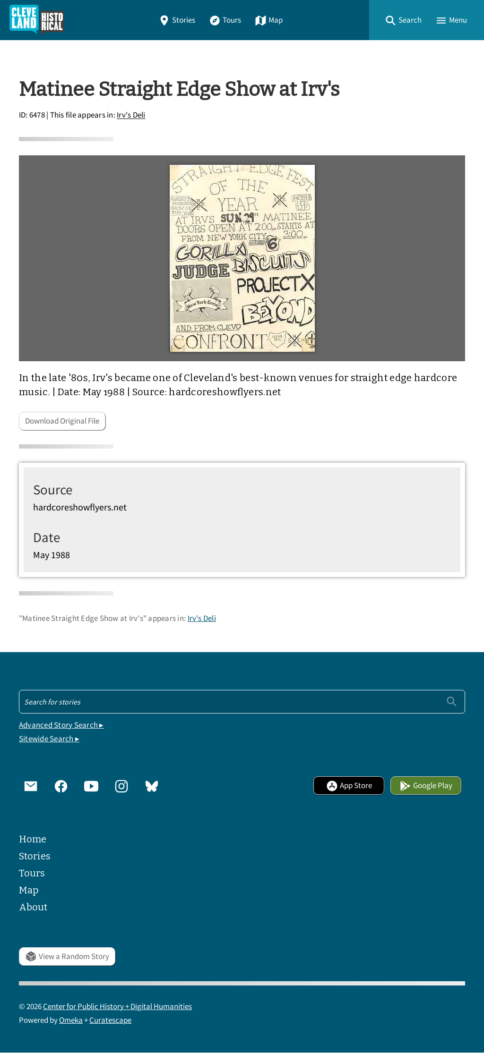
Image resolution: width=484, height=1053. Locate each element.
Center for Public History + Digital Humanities (117, 1006)
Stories (176, 20)
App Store (349, 785)
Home (32, 839)
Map (269, 20)
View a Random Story (67, 956)
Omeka (71, 1020)
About (33, 907)
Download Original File (62, 421)
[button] (403, 20)
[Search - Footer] (242, 701)
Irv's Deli (131, 115)
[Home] (37, 20)
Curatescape (110, 1020)
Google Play (425, 785)
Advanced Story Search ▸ (61, 725)
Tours (225, 20)
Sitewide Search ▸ (49, 739)
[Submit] (452, 701)
